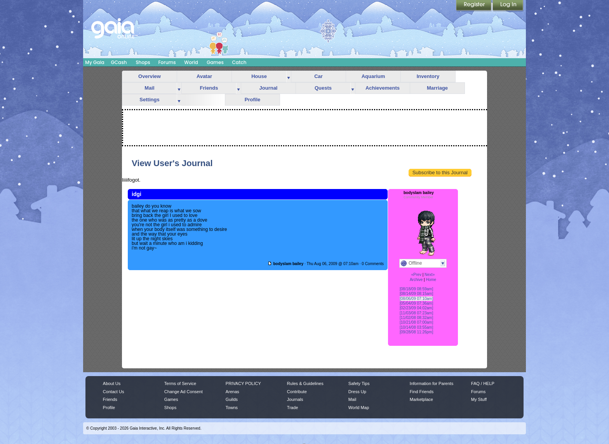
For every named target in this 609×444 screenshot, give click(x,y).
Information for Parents (431, 383)
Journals (295, 399)
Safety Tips (359, 383)
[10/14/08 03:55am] (416, 327)
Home (431, 280)
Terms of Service (180, 383)
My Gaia (94, 62)
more (288, 76)
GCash (119, 62)
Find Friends (421, 391)
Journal (268, 88)
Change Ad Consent (183, 391)
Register (474, 6)
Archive (416, 280)
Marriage (437, 88)
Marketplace (421, 399)
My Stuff (479, 399)
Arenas (232, 391)
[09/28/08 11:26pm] (416, 332)
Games (215, 62)
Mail (149, 88)
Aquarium (373, 76)
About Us (111, 383)
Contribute (297, 391)
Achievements (382, 88)
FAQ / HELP (482, 383)
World (191, 62)
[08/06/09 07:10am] (416, 299)
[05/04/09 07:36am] (416, 303)
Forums (167, 62)
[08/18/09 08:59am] (416, 289)
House (259, 76)
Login (508, 6)
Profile (252, 99)
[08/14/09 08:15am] (416, 293)
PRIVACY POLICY (243, 383)
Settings (149, 99)
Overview (149, 76)
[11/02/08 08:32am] (416, 318)
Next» (430, 274)
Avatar (204, 76)
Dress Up (357, 391)
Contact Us (113, 391)
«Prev (416, 274)
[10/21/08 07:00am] (416, 322)
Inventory (428, 76)
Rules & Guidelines (305, 383)
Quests (323, 88)
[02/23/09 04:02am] (416, 308)
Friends (209, 88)
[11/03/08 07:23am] (416, 313)
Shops (143, 62)
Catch (239, 62)
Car (318, 76)
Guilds (232, 399)
